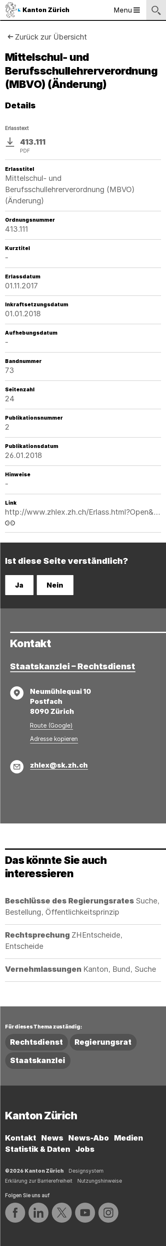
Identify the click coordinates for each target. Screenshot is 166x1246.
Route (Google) (51, 725)
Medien (128, 1137)
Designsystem (86, 1171)
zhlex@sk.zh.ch (59, 765)
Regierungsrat (102, 1042)
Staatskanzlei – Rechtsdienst (72, 666)
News (52, 1137)
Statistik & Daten (37, 1149)
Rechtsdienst (36, 1042)
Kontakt (20, 1137)
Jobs (84, 1149)
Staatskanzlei (37, 1060)
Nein (55, 585)
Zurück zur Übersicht (51, 37)
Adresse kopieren (54, 738)
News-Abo (88, 1137)
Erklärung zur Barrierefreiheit (38, 1181)
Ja (19, 585)
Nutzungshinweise (99, 1181)
